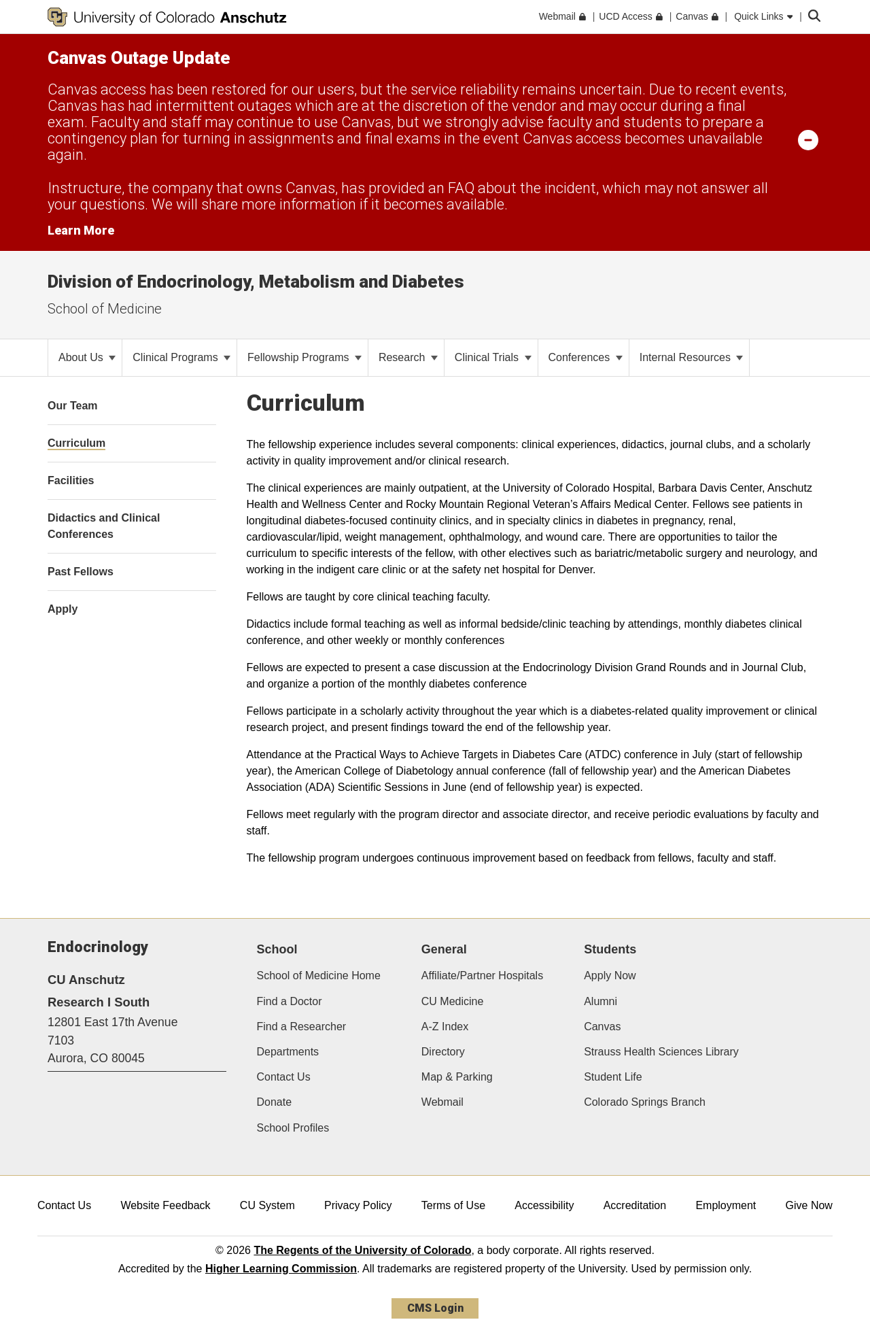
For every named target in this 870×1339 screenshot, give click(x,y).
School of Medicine (105, 309)
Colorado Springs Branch (645, 1102)
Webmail (442, 1102)
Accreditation (635, 1205)
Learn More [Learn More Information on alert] (81, 230)
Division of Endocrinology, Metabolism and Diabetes (256, 281)
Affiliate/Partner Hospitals (482, 975)
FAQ (461, 188)
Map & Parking (457, 1077)
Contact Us (284, 1077)
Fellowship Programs (304, 357)
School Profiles (293, 1128)
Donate (274, 1102)
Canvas (602, 1026)
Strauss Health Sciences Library (661, 1051)
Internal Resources (692, 357)
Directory (443, 1051)
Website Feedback (165, 1205)
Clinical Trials (493, 357)
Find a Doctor (289, 1001)
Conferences (586, 357)
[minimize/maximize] (808, 139)
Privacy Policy (358, 1205)
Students (610, 949)
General (444, 949)
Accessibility (544, 1205)
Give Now (809, 1205)
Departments (288, 1051)
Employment (725, 1205)
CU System (267, 1205)
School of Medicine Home (319, 975)
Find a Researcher (302, 1026)
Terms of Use (453, 1205)
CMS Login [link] (435, 1308)
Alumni (600, 1001)
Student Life (613, 1077)
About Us (87, 357)
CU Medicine (452, 1001)
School (277, 949)
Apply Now (610, 975)
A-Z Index (444, 1026)
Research (408, 357)
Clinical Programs (181, 357)
